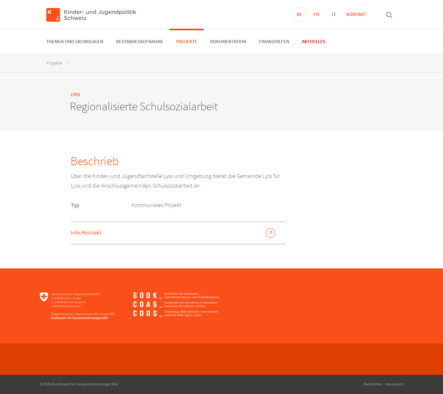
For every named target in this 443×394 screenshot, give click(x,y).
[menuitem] (75, 41)
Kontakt (356, 15)
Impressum (394, 384)
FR (316, 15)
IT (334, 15)
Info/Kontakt (86, 232)
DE (299, 15)
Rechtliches (373, 384)
